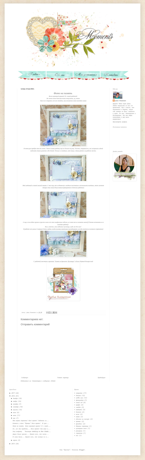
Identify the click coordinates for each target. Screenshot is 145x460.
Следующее (24, 377)
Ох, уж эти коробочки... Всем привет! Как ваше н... (31, 429)
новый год (79, 402)
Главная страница (62, 377)
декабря (15, 398)
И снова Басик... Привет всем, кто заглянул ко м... (31, 437)
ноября (15, 401)
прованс (78, 421)
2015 (13, 444)
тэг (77, 435)
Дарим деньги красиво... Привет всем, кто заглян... (31, 434)
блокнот (78, 412)
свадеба (78, 407)
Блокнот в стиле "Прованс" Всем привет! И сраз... (31, 423)
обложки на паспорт (82, 419)
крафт (78, 405)
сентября (16, 407)
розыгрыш (79, 431)
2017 (13, 393)
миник (78, 416)
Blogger (82, 450)
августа (16, 410)
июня (15, 415)
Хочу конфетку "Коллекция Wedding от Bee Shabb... (32, 431)
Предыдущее (101, 377)
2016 (13, 396)
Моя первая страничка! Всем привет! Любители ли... (31, 420)
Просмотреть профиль (120, 122)
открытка (79, 393)
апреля (15, 440)
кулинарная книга (81, 428)
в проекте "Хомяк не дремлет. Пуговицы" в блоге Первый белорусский (70, 261)
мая (14, 418)
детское (78, 395)
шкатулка (79, 409)
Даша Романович (120, 100)
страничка (79, 433)
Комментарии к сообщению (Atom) (43, 381)
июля (15, 412)
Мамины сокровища (82, 426)
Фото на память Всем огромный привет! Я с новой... (31, 426)
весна (77, 414)
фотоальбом (80, 400)
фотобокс (79, 424)
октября (16, 404)
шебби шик (79, 398)
